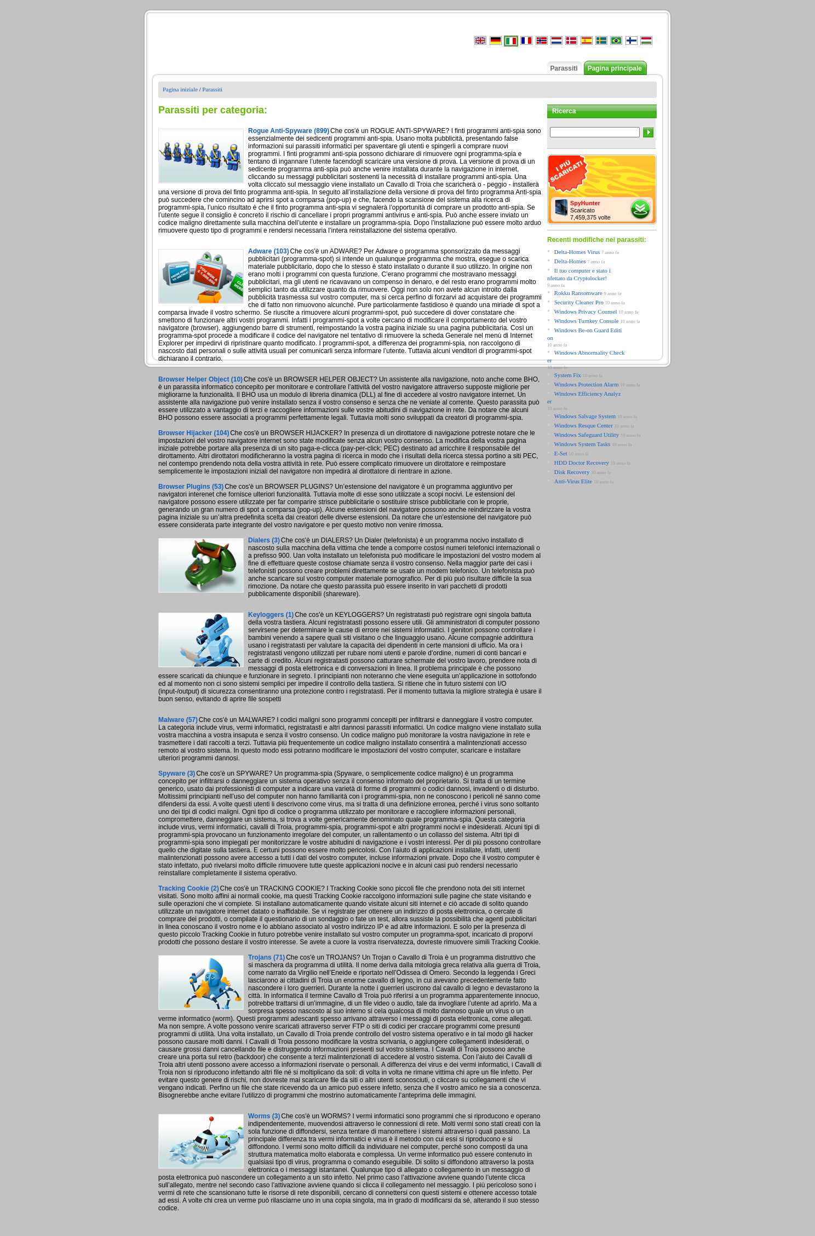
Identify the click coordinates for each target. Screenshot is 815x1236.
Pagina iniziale (180, 89)
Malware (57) (178, 720)
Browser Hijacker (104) (193, 433)
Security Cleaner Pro (579, 302)
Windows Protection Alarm (586, 384)
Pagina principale (615, 68)
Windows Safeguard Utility (586, 434)
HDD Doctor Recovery (581, 462)
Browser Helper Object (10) (200, 379)
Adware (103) (268, 251)
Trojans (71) (266, 957)
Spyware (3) (176, 773)
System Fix (567, 375)
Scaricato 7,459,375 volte (590, 210)
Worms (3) (264, 1116)
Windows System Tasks (582, 444)
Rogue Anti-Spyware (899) (288, 131)
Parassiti (564, 68)
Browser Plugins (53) (190, 486)
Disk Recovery (571, 472)
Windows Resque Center (583, 425)
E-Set (560, 453)
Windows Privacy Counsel (585, 311)
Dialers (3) (264, 540)
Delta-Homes (570, 261)
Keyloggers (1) (271, 615)
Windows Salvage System (585, 416)
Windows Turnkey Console (586, 320)
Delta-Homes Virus (577, 252)
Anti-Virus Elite (573, 481)
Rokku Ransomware (578, 293)
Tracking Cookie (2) (188, 888)
